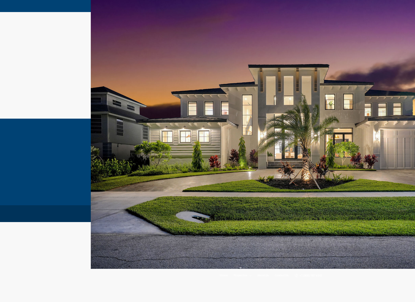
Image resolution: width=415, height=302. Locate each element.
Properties (240, 275)
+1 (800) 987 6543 (308, 275)
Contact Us (282, 275)
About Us (263, 275)
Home (224, 275)
